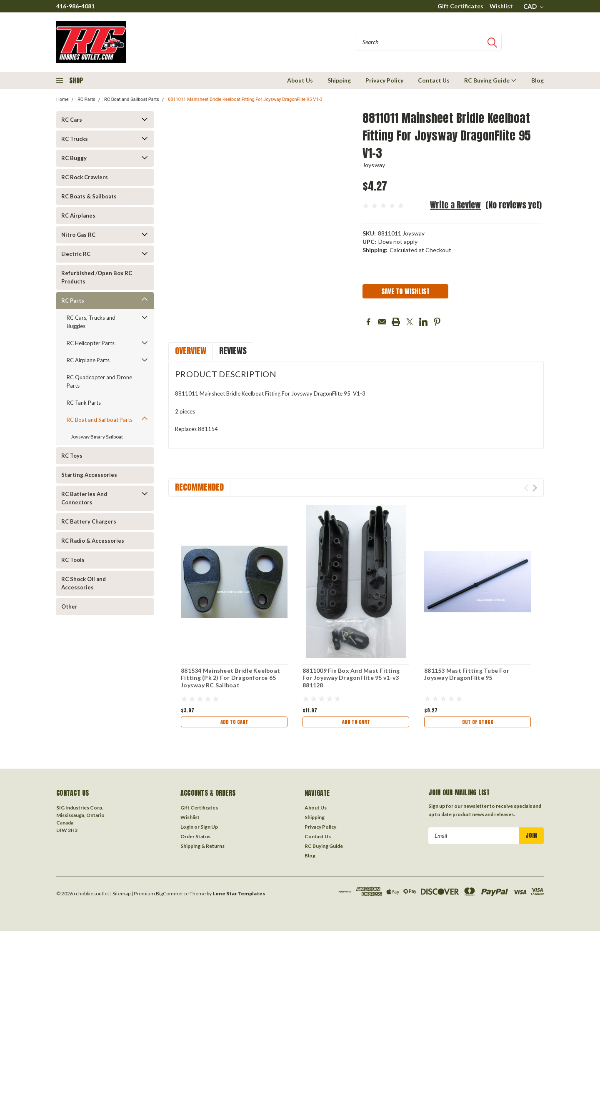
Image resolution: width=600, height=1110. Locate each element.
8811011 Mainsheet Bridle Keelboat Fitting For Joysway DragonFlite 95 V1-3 (245, 99)
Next (535, 488)
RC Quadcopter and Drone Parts (99, 381)
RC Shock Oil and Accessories (83, 583)
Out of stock (477, 723)
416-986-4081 (75, 6)
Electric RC (75, 254)
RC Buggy (74, 158)
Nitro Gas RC (78, 234)
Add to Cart (234, 723)
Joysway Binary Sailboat (97, 436)
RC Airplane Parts (88, 360)
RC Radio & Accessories (92, 540)
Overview (190, 350)
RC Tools (73, 559)
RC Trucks (74, 138)
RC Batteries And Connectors (84, 498)
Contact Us (434, 80)
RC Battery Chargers (88, 521)
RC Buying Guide (490, 80)
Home (62, 99)
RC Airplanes (78, 215)
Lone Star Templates (238, 896)
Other (69, 606)
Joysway (373, 164)
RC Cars (71, 119)
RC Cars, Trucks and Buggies (91, 321)
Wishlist (501, 6)
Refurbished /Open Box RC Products (96, 277)
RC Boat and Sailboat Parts (131, 99)
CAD (533, 6)
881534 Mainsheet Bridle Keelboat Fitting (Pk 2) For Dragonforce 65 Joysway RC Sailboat (230, 678)
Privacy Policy (384, 80)
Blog (537, 80)
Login (186, 829)
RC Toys (71, 455)
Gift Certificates (460, 6)
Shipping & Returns (202, 848)
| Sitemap (120, 896)
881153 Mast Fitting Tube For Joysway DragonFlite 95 (466, 674)
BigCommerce (172, 896)
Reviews (233, 350)
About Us (300, 80)
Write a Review (455, 204)
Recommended (199, 487)
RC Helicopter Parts (91, 343)
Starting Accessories (89, 474)
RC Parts (86, 99)
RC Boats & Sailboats (89, 196)
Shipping (339, 80)
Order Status (195, 839)
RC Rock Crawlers (84, 177)
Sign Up (209, 829)
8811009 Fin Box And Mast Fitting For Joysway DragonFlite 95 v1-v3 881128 (351, 678)
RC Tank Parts (84, 402)
